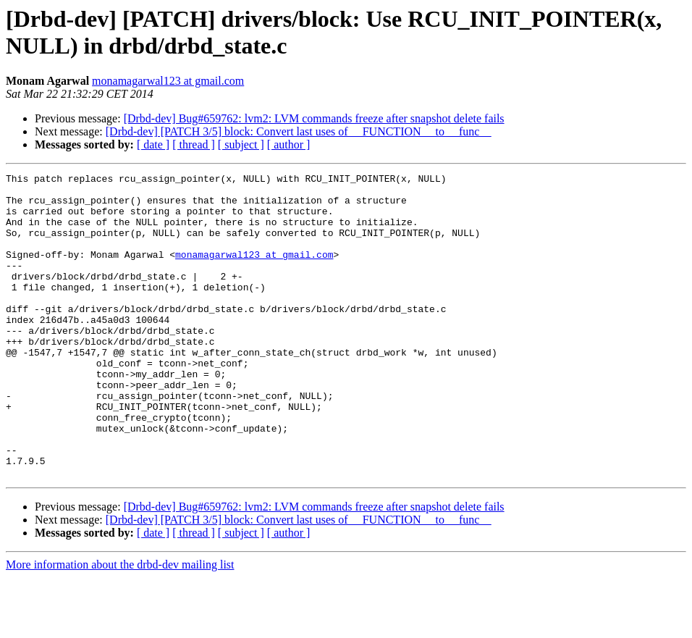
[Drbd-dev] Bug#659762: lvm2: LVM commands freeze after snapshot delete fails (314, 118)
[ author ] (289, 144)
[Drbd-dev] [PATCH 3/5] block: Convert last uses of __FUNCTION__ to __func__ (298, 131)
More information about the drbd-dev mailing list (120, 625)
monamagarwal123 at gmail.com (168, 81)
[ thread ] (193, 144)
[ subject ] (241, 144)
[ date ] (153, 144)
